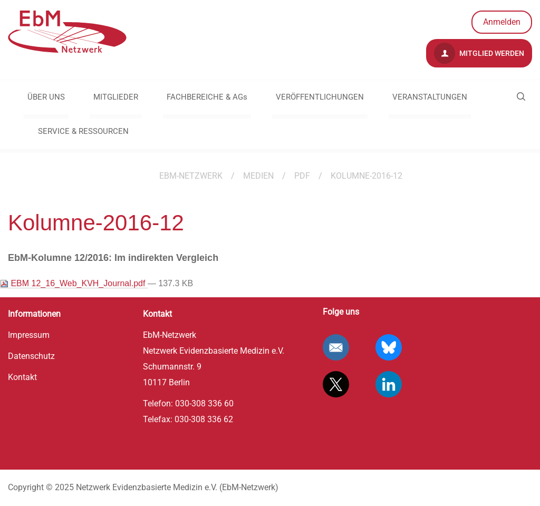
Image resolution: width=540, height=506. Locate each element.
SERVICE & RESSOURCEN (83, 131)
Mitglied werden (479, 53)
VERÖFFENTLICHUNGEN (320, 97)
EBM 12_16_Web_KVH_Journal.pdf (74, 283)
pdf (302, 176)
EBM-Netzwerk (191, 176)
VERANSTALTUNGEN (429, 97)
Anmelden (501, 22)
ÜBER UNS (46, 97)
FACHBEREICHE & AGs (207, 97)
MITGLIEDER (115, 97)
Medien (258, 176)
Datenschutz (31, 356)
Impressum (29, 335)
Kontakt (22, 377)
